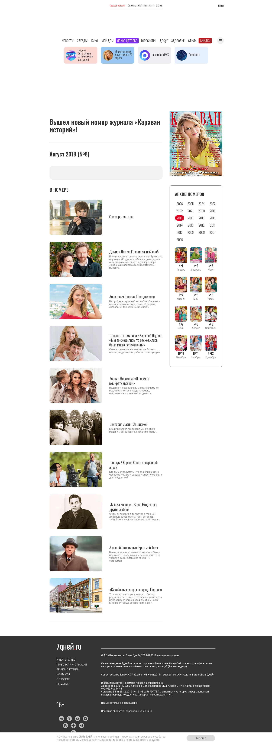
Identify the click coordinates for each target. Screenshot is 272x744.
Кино (94, 40)
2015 (212, 218)
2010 (180, 232)
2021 (190, 211)
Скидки (205, 40)
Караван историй (117, 5)
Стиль (192, 40)
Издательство (66, 659)
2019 (212, 211)
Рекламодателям (68, 669)
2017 (190, 218)
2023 (212, 203)
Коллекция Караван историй (141, 5)
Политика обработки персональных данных (126, 711)
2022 (179, 211)
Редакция (63, 684)
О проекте (63, 679)
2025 (190, 203)
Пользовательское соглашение (119, 702)
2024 (201, 203)
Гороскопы (148, 40)
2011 (212, 225)
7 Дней (159, 5)
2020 (201, 211)
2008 (202, 232)
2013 (190, 225)
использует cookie (105, 736)
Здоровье (177, 40)
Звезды (82, 40)
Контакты (63, 674)
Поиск (221, 5)
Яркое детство (127, 40)
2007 (212, 232)
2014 (180, 225)
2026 (180, 203)
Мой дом (108, 40)
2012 (202, 225)
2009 (190, 232)
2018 (179, 218)
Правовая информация (72, 664)
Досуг (164, 40)
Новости (67, 40)
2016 (201, 218)
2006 (180, 239)
